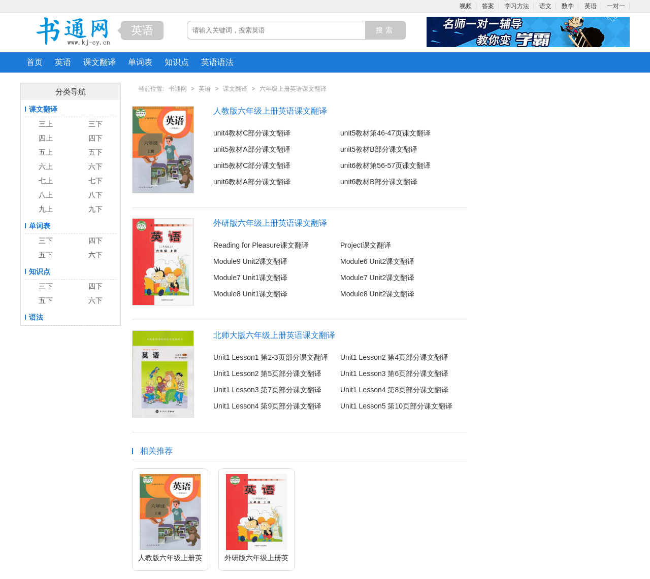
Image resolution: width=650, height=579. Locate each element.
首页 (34, 62)
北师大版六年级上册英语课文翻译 (274, 335)
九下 (95, 209)
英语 (590, 6)
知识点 (177, 62)
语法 (36, 317)
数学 (568, 6)
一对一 (616, 6)
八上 (46, 195)
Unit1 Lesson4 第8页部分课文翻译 (394, 390)
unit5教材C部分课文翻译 (251, 165)
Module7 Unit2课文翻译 (377, 278)
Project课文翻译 (365, 245)
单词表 (140, 62)
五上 (46, 152)
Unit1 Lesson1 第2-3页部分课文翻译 (270, 357)
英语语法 (217, 62)
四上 (46, 138)
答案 (488, 6)
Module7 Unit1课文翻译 (250, 278)
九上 (46, 209)
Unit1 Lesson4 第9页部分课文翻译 (267, 406)
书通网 (178, 88)
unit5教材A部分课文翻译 (251, 149)
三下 (95, 124)
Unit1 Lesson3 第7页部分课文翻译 (267, 390)
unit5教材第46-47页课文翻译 (385, 133)
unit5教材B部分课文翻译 (378, 149)
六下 (95, 166)
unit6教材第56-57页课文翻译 (385, 165)
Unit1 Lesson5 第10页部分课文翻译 (396, 406)
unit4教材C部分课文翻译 (251, 133)
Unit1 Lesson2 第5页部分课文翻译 (267, 373)
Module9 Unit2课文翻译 (250, 261)
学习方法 (517, 6)
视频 (466, 6)
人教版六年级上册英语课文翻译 (270, 111)
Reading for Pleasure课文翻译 (261, 245)
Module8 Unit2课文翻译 (377, 294)
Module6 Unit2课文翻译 (377, 261)
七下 (95, 181)
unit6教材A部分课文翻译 (251, 182)
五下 (95, 152)
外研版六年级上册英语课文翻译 (270, 223)
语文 (545, 6)
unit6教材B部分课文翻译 (378, 182)
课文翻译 (99, 62)
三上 (46, 124)
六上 (46, 166)
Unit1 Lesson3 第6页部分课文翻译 (394, 373)
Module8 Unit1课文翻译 (250, 294)
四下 (95, 138)
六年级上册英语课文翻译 (293, 88)
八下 (95, 195)
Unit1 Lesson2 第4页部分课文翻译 (394, 357)
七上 (46, 181)
